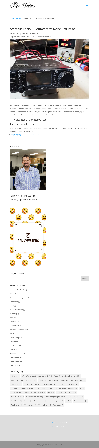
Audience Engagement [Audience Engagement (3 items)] (71, 376)
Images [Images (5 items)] (62, 388)
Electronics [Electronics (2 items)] (28, 384)
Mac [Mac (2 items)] (82, 388)
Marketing (13, 322)
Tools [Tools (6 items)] (68, 401)
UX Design (13, 349)
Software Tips (15, 337)
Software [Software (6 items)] (28, 401)
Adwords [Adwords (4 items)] (15, 376)
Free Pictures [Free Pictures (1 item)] (72, 384)
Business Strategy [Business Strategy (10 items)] (28, 380)
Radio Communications (43, 37)
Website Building (16, 357)
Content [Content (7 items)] (65, 380)
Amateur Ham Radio (30, 33)
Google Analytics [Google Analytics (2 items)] (28, 388)
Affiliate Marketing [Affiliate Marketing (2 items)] (29, 376)
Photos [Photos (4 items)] (50, 393)
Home (12, 18)
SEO (11, 333)
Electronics (14, 302)
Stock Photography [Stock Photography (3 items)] (55, 401)
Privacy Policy (59, 426)
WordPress (14, 365)
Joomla (12, 318)
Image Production (16, 310)
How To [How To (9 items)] (53, 388)
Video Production (16, 353)
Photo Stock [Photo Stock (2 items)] (62, 393)
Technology (14, 341)
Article (12, 294)
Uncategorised (15, 345)
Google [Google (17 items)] (15, 388)
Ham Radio (30, 37)
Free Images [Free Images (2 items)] (59, 384)
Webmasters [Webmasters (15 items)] (30, 405)
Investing (13, 314)
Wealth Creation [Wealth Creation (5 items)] (80, 401)
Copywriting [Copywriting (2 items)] (16, 384)
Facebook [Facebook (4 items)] (47, 384)
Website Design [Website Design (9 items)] (44, 405)
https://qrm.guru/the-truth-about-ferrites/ (26, 134)
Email (12, 306)
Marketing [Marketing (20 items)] (16, 393)
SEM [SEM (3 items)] (72, 397)
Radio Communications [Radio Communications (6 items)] (35, 397)
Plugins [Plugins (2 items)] (72, 393)
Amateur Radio (19, 37)
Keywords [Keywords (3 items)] (72, 388)
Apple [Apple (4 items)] (57, 376)
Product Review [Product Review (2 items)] (17, 397)
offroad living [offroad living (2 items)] (39, 393)
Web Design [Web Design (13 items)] (16, 405)
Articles (18, 18)
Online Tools (14, 325)
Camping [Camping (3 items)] (43, 380)
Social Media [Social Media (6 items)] (16, 401)
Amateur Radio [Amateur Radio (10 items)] (45, 376)
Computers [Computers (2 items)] (54, 380)
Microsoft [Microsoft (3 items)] (27, 393)
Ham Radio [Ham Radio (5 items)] (42, 388)
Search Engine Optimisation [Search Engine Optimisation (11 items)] (57, 397)
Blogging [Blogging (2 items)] (15, 380)
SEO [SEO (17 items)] (80, 397)
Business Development (18, 298)
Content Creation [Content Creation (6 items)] (78, 380)
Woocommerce (15, 361)
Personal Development (18, 329)
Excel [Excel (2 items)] (38, 384)
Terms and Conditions (62, 422)
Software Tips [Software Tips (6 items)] (40, 401)
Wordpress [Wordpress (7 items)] (58, 405)
